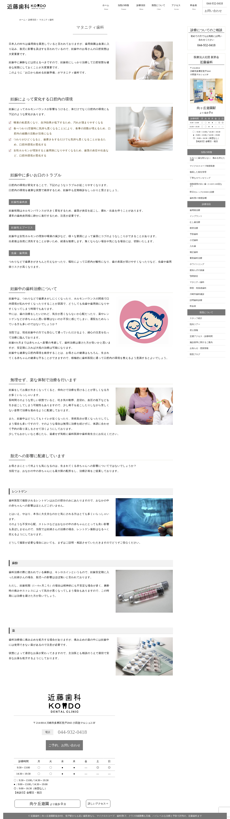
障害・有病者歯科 (198, 288)
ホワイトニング (197, 264)
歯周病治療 (195, 210)
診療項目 (141, 7)
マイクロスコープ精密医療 (202, 166)
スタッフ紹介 (196, 318)
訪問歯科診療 (196, 300)
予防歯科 (194, 234)
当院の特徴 (123, 7)
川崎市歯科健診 (197, 294)
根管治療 (194, 228)
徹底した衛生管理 (198, 172)
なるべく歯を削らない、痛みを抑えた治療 (207, 159)
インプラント (196, 216)
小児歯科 (194, 240)
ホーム (106, 7)
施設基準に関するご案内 (201, 342)
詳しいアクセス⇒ (98, 803)
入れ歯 (193, 246)
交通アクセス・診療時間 (201, 336)
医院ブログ (195, 354)
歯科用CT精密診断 (198, 198)
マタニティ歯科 (197, 282)
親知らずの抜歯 (197, 270)
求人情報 (194, 330)
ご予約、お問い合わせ (64, 745)
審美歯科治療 (196, 258)
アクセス (176, 7)
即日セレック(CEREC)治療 (202, 192)
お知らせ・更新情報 (199, 348)
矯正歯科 (194, 252)
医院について (158, 7)
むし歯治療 (195, 222)
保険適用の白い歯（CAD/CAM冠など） (206, 185)
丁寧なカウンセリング (200, 178)
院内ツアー (195, 324)
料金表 (193, 7)
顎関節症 (194, 276)
